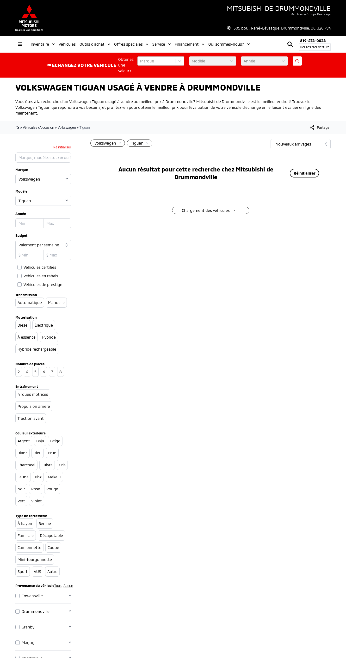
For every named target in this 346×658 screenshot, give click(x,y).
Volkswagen (67, 127)
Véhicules (67, 44)
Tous (58, 586)
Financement (189, 44)
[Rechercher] (290, 44)
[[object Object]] (320, 127)
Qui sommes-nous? (229, 44)
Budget (21, 235)
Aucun (68, 586)
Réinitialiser (62, 147)
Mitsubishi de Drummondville (279, 8)
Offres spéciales (131, 44)
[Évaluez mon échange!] (297, 61)
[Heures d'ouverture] (315, 47)
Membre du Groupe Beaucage (310, 14)
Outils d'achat (95, 44)
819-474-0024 (313, 40)
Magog (28, 642)
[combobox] (140, 61)
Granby (28, 627)
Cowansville (32, 595)
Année (20, 214)
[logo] (29, 18)
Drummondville (35, 611)
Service (161, 44)
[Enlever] (119, 144)
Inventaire (43, 44)
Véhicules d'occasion (38, 127)
